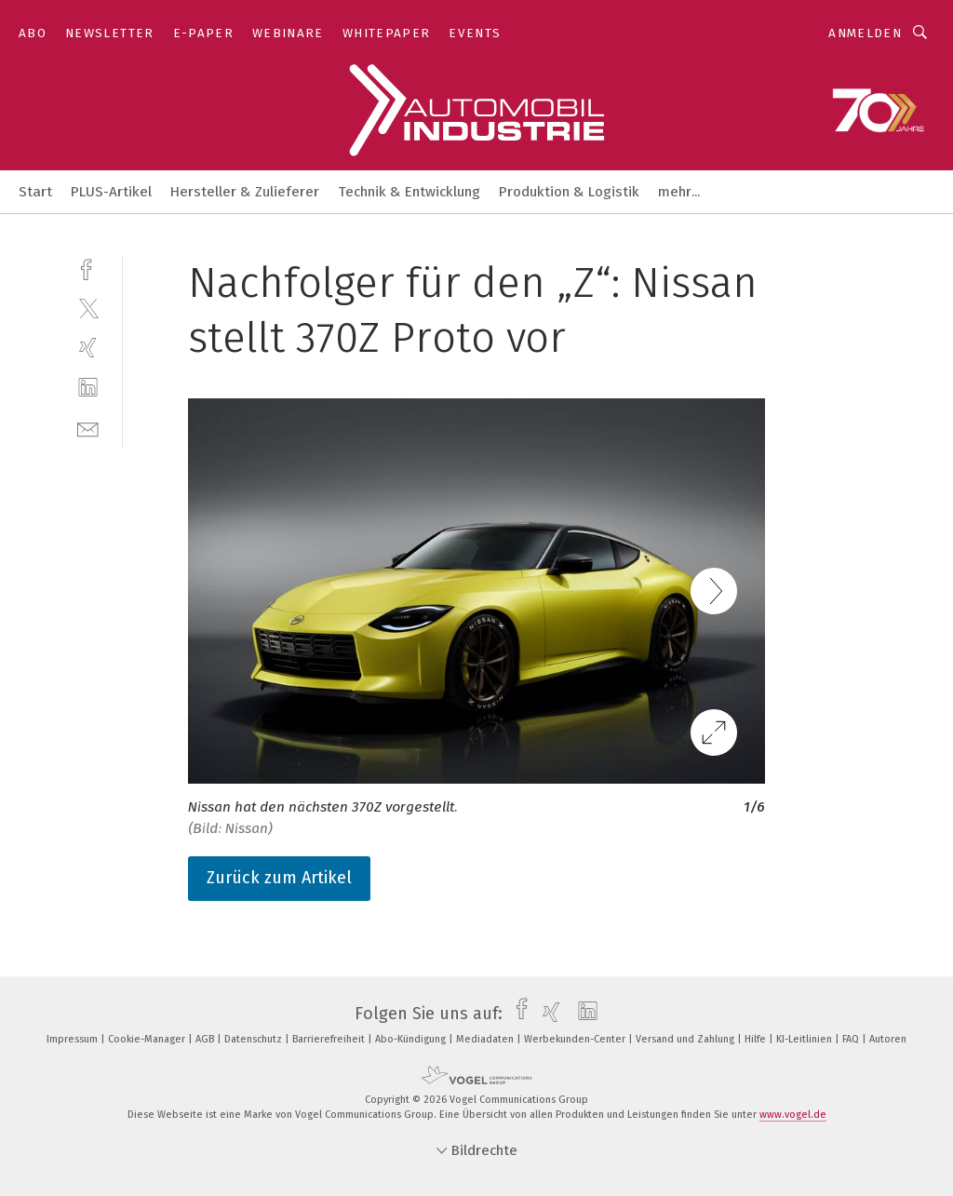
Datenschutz (254, 1039)
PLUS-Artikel (111, 191)
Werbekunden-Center (576, 1039)
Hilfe (757, 1039)
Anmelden (865, 33)
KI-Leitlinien (805, 1039)
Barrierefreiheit (330, 1039)
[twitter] (88, 307)
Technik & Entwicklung (409, 191)
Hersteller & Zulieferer (244, 191)
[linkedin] (88, 387)
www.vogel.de (792, 1115)
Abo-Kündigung (412, 1039)
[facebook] (88, 267)
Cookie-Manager (148, 1039)
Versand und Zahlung (686, 1039)
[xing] (88, 347)
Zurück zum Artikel (279, 877)
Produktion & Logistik (569, 191)
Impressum (74, 1039)
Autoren (887, 1039)
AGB (206, 1039)
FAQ (852, 1039)
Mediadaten (486, 1039)
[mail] (88, 427)
